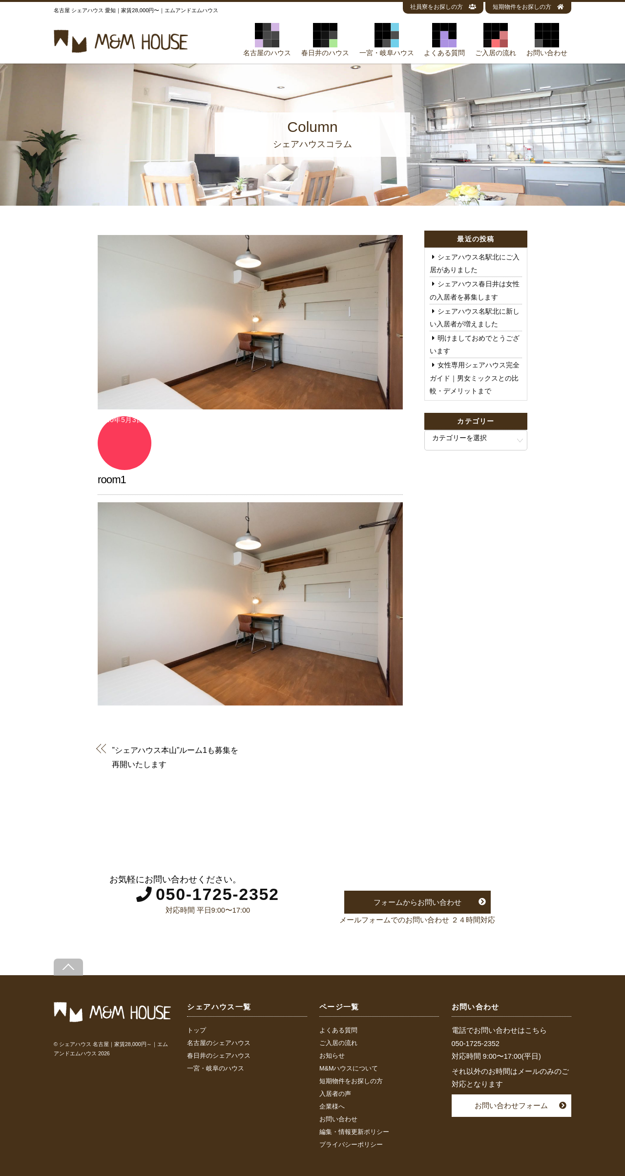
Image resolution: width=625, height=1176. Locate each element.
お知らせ (332, 1055)
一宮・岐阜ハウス (386, 39)
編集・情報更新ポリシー (354, 1132)
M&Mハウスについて (348, 1068)
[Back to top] (68, 967)
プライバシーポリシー (351, 1144)
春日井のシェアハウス (218, 1055)
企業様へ (332, 1106)
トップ (196, 1030)
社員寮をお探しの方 (443, 6)
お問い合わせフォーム (511, 1105)
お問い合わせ (546, 39)
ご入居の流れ (495, 39)
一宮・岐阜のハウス (215, 1068)
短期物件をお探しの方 (528, 6)
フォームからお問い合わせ (417, 902)
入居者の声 (335, 1093)
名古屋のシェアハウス (218, 1043)
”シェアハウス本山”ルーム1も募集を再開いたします (175, 757)
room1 (112, 479)
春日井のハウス (325, 39)
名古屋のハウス (267, 39)
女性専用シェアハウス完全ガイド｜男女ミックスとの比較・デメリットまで (475, 377)
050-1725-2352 (217, 894)
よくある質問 (444, 39)
